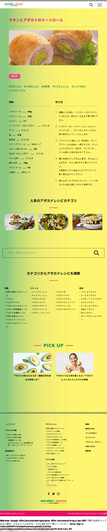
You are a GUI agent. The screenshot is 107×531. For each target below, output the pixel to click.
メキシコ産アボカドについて (56, 464)
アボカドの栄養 (11, 430)
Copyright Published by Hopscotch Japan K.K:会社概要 (87, 513)
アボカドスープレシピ (15, 320)
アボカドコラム (51, 485)
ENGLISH (88, 451)
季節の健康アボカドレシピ (16, 293)
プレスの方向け (91, 433)
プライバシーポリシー (93, 442)
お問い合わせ (90, 446)
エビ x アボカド (87, 302)
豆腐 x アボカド (87, 309)
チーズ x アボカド (88, 295)
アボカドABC (50, 459)
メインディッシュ (17, 90)
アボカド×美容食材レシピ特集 (56, 440)
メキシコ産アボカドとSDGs (55, 478)
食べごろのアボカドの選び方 (16, 455)
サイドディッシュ (60, 87)
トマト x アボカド (88, 292)
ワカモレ (10, 299)
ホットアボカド (79, 87)
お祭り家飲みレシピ (14, 316)
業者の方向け (90, 429)
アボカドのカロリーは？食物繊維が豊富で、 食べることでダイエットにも (20, 444)
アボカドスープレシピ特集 (55, 451)
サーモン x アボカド (89, 306)
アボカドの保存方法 (13, 461)
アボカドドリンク (39, 309)
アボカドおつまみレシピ (16, 306)
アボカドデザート (39, 306)
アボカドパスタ (62, 295)
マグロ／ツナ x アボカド (91, 299)
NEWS (87, 424)
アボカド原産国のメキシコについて (58, 475)
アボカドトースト (63, 306)
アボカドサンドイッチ (65, 302)
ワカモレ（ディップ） (41, 313)
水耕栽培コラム (53, 469)
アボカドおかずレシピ (65, 309)
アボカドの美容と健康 (13, 437)
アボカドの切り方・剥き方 (15, 458)
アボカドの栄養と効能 (13, 435)
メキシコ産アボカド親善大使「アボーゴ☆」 (59, 482)
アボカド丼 (61, 292)
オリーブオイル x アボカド (91, 318)
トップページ (10, 424)
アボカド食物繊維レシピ (16, 309)
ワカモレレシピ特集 (53, 431)
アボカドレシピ (51, 424)
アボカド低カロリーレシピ (16, 325)
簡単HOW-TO (9, 451)
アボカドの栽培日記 (54, 472)
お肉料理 (45, 87)
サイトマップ (90, 438)
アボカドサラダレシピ (53, 434)
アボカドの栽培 (51, 467)
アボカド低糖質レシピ (15, 313)
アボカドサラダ (13, 302)
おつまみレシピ (31, 87)
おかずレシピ (15, 87)
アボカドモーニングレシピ (55, 448)
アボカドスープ (38, 302)
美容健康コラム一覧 (14, 440)
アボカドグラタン (63, 299)
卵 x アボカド (87, 313)
